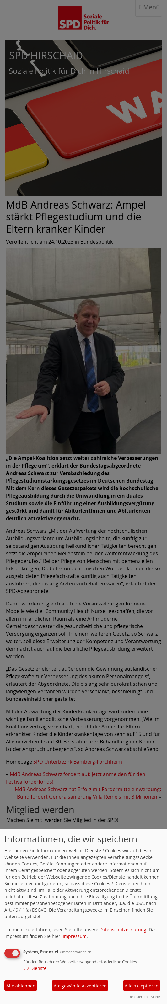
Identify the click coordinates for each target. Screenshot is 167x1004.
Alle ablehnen (20, 986)
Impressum (75, 936)
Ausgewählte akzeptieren (80, 986)
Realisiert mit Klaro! (144, 996)
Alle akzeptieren (142, 986)
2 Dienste (34, 968)
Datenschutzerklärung (123, 930)
